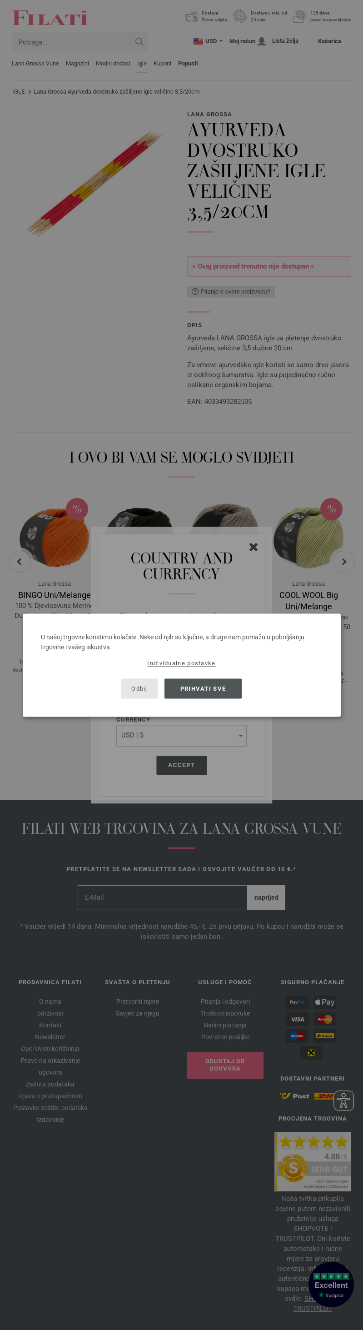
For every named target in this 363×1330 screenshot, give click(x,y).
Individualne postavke (181, 662)
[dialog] (182, 665)
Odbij (139, 688)
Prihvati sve (203, 688)
